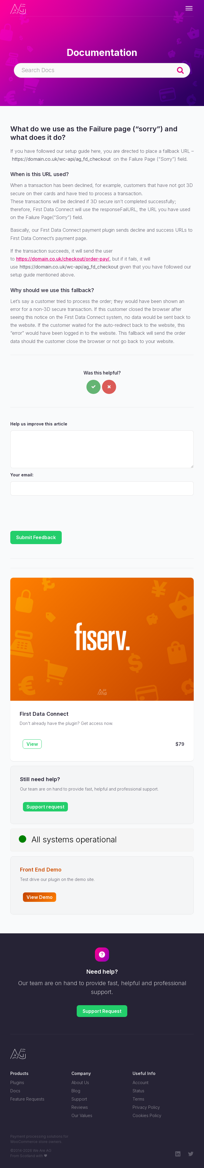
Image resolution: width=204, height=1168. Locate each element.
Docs (15, 1090)
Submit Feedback (36, 537)
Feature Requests (27, 1098)
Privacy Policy (146, 1107)
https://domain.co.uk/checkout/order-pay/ (62, 259)
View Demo (39, 897)
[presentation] (55, 510)
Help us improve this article (38, 423)
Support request (45, 807)
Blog (75, 1090)
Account (140, 1082)
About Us (80, 1082)
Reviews (79, 1107)
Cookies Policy (147, 1115)
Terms (138, 1098)
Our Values (81, 1115)
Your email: (22, 474)
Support (79, 1098)
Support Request (102, 1011)
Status (138, 1090)
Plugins (17, 1082)
